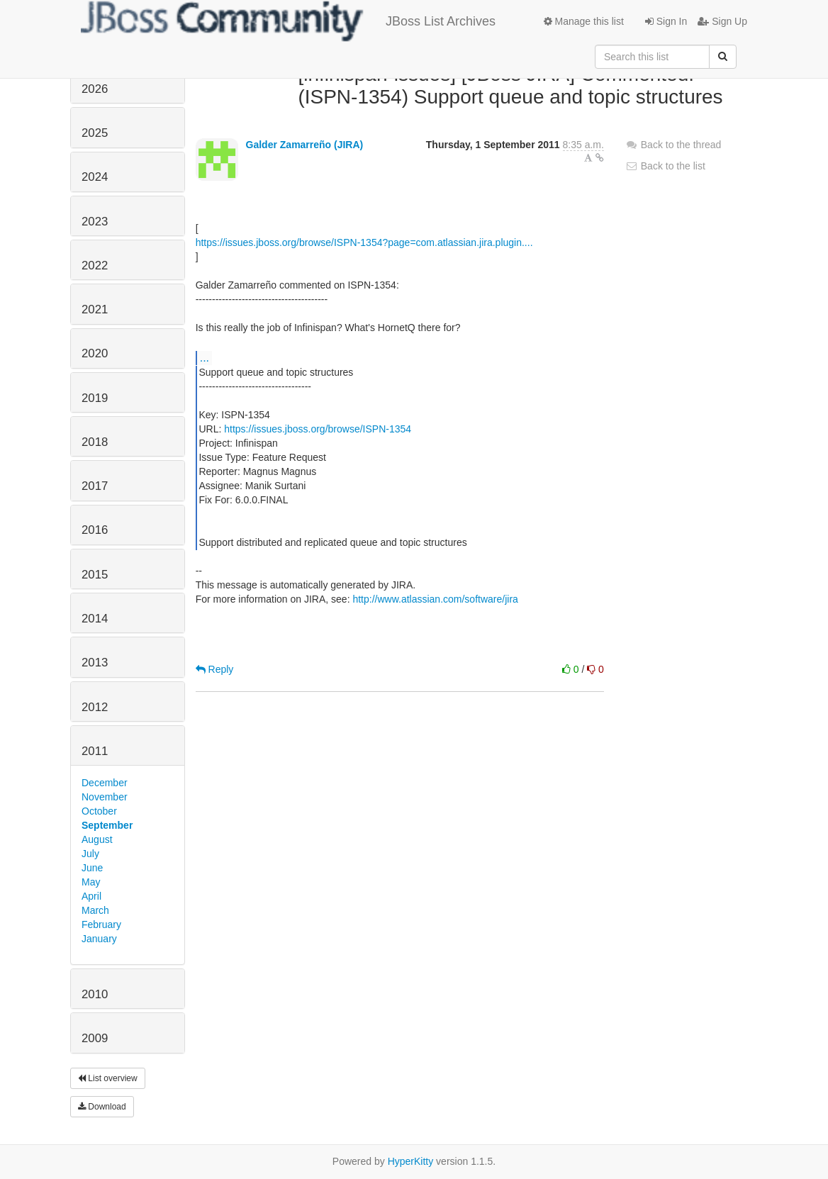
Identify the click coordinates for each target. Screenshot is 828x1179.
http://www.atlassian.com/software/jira (435, 599)
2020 (95, 353)
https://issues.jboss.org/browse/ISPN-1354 (317, 429)
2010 (95, 994)
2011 (95, 751)
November (105, 797)
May (91, 882)
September (107, 825)
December (105, 782)
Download (102, 1107)
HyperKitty (411, 1161)
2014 (95, 618)
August (97, 839)
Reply (215, 669)
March (95, 910)
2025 (95, 133)
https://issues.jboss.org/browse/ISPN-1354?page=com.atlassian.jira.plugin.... (364, 242)
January (99, 938)
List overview (108, 1078)
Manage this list (584, 21)
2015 (95, 574)
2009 (95, 1038)
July (90, 853)
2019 (95, 398)
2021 (95, 309)
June (92, 867)
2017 (95, 486)
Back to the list (665, 166)
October (99, 811)
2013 (95, 662)
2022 (95, 265)
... (204, 357)
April (91, 896)
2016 (95, 530)
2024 (95, 177)
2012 (95, 707)
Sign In (666, 21)
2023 (95, 221)
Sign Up (722, 21)
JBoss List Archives (288, 21)
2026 (95, 89)
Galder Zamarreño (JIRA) (305, 144)
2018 (95, 442)
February (101, 924)
